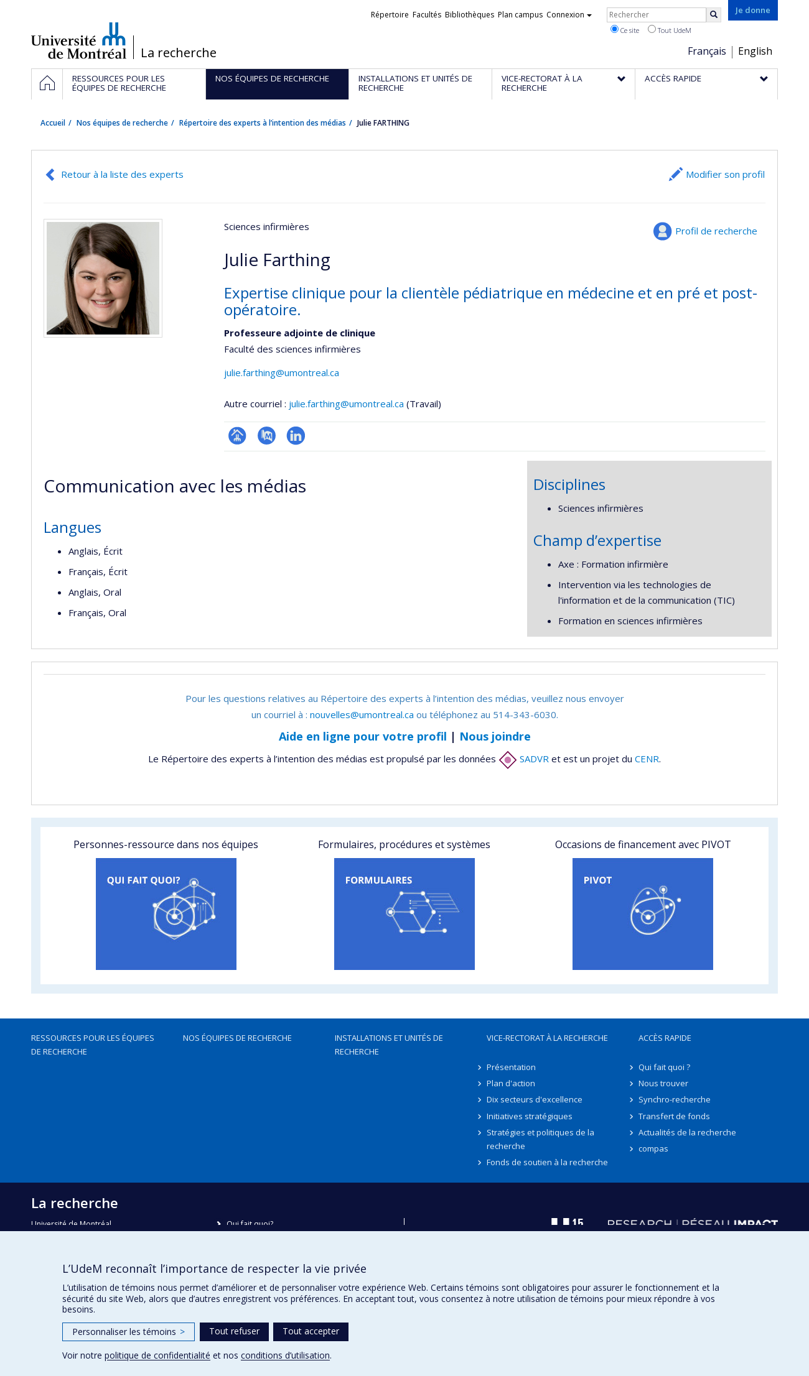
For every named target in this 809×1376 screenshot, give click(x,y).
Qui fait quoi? (250, 1224)
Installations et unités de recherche (389, 1044)
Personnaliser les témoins (128, 1331)
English (755, 51)
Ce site (624, 30)
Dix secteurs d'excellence (534, 1099)
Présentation (511, 1067)
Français (707, 51)
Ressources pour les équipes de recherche (92, 1044)
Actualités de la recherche (687, 1132)
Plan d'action (511, 1083)
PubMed (266, 435)
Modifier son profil (725, 174)
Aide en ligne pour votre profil (363, 736)
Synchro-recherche (674, 1099)
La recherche (179, 53)
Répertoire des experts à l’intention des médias (262, 123)
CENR (647, 758)
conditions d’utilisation (285, 1355)
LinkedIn (296, 435)
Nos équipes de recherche (122, 123)
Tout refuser (234, 1331)
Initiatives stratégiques (530, 1116)
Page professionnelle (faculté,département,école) (237, 435)
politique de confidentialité (157, 1355)
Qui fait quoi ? (664, 1067)
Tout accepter (311, 1331)
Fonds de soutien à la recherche (547, 1162)
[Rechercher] (713, 14)
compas (653, 1148)
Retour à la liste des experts (122, 174)
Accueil (52, 123)
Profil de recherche (716, 230)
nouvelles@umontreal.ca (362, 714)
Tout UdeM (669, 30)
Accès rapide (664, 1037)
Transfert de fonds (674, 1116)
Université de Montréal (78, 40)
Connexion (569, 14)
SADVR (523, 758)
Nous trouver (663, 1083)
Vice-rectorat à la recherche (547, 1037)
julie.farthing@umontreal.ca (281, 372)
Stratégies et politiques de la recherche (540, 1139)
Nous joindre (495, 736)
